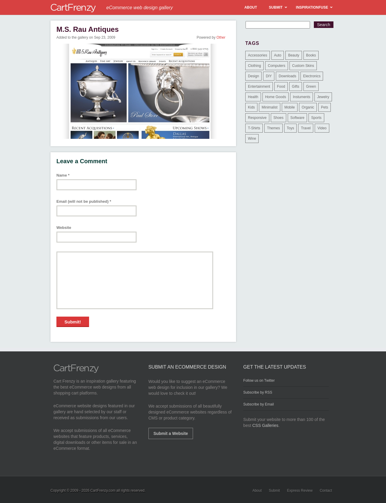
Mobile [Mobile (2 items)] (289, 107)
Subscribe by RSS (257, 392)
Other (220, 37)
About (257, 490)
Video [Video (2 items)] (321, 128)
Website (63, 227)
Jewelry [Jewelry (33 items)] (323, 97)
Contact (326, 490)
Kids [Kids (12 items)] (251, 107)
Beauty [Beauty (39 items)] (293, 55)
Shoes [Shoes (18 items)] (278, 118)
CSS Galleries (265, 425)
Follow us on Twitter (259, 380)
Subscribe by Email (258, 404)
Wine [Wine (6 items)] (252, 138)
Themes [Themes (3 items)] (273, 128)
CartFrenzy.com (102, 490)
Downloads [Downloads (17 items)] (287, 76)
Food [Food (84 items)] (281, 86)
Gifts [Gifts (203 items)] (295, 86)
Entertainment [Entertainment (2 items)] (259, 86)
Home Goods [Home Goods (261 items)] (275, 97)
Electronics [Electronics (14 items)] (312, 76)
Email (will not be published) (83, 201)
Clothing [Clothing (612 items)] (254, 66)
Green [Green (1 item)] (311, 86)
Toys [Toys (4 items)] (290, 128)
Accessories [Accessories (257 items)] (257, 55)
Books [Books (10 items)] (311, 55)
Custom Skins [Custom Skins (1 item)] (303, 66)
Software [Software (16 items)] (297, 118)
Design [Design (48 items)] (253, 76)
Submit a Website (171, 433)
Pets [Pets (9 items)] (324, 107)
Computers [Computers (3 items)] (276, 66)
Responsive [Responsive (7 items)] (257, 118)
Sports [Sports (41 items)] (316, 118)
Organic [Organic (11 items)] (308, 107)
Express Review (300, 490)
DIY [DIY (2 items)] (269, 76)
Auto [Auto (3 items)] (277, 55)
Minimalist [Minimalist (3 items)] (269, 107)
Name (62, 175)
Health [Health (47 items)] (253, 97)
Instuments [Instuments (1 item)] (301, 97)
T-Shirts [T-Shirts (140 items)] (254, 128)
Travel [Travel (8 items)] (306, 128)
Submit (274, 490)
